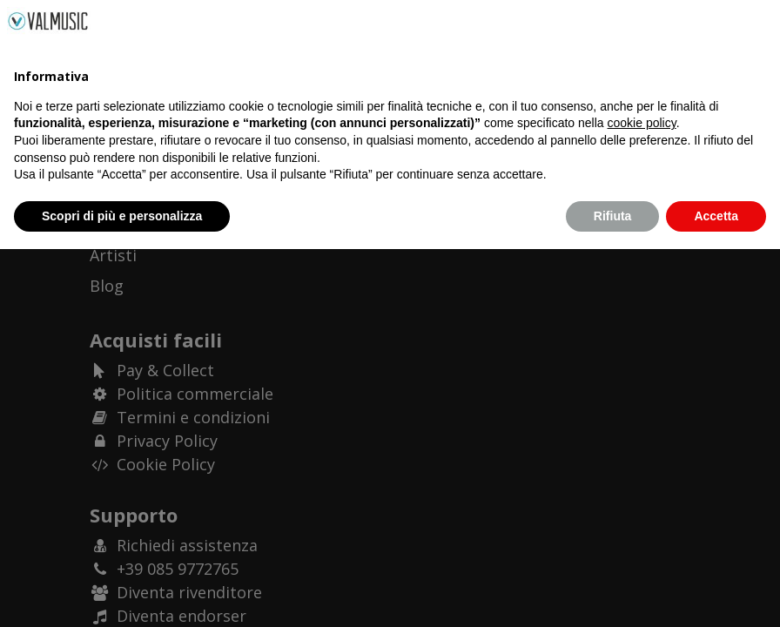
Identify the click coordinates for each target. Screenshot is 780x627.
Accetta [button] (716, 593)
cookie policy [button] (642, 501)
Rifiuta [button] (613, 593)
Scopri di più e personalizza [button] (122, 593)
